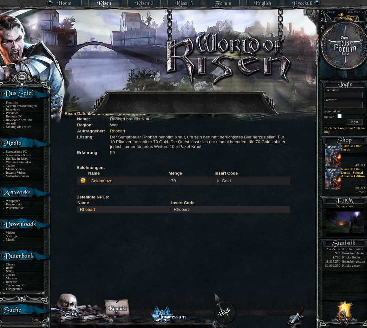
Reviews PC (14, 116)
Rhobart (117, 131)
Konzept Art (14, 204)
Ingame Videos (16, 172)
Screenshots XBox (18, 155)
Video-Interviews (17, 176)
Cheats (10, 264)
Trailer (10, 165)
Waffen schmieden (18, 162)
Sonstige (12, 236)
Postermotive (15, 208)
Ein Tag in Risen (17, 158)
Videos (11, 232)
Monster (11, 278)
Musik (10, 239)
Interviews (13, 109)
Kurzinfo (12, 102)
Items (10, 268)
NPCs (10, 271)
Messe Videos (15, 169)
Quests (10, 275)
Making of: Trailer (18, 127)
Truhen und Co (16, 285)
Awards (11, 123)
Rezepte (11, 282)
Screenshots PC (16, 151)
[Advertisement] (184, 98)
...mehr (361, 192)
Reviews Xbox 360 (19, 120)
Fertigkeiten (14, 289)
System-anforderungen (21, 106)
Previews (12, 113)
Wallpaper (13, 201)
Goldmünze (101, 180)
